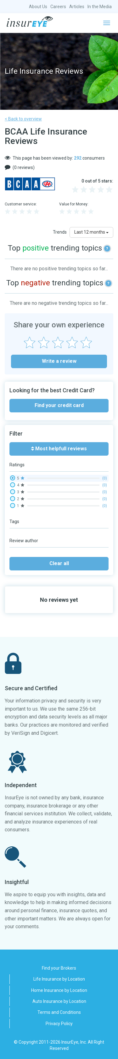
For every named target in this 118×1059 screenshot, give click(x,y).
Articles (76, 6)
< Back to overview (23, 118)
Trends (60, 232)
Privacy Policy (59, 1023)
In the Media (99, 6)
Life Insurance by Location (59, 979)
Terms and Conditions (59, 1012)
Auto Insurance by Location (59, 1001)
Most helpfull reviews (59, 449)
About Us (38, 6)
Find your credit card (59, 405)
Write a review (59, 361)
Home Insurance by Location (59, 990)
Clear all (59, 563)
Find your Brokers (59, 968)
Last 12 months (91, 232)
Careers (58, 6)
